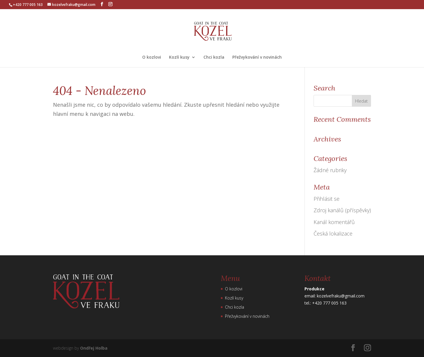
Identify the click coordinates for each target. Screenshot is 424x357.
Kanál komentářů (334, 222)
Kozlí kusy (179, 57)
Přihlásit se (326, 198)
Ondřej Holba (93, 348)
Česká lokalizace (333, 233)
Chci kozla (213, 57)
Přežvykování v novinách (257, 57)
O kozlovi (151, 57)
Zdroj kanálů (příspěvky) (342, 210)
